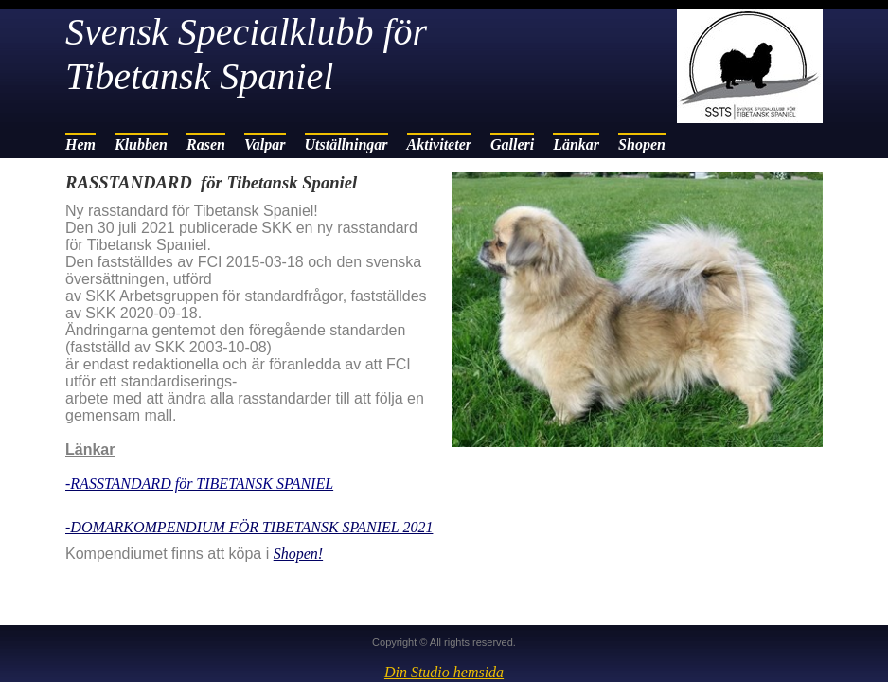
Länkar (576, 144)
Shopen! (298, 554)
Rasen (205, 144)
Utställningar (346, 144)
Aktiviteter (439, 144)
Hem (80, 144)
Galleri (512, 144)
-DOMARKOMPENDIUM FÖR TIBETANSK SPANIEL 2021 (249, 527)
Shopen (642, 144)
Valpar (265, 144)
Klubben (141, 144)
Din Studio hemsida (444, 672)
